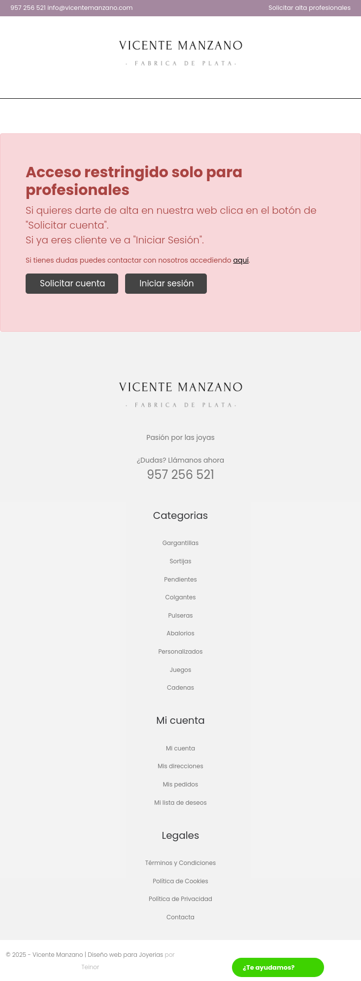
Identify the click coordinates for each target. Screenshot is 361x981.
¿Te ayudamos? (269, 967)
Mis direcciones (180, 766)
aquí (241, 260)
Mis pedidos (180, 784)
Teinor (90, 967)
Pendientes (180, 579)
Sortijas (181, 561)
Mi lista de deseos (180, 802)
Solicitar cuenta (71, 283)
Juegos (181, 670)
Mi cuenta (180, 748)
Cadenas (180, 688)
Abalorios (180, 633)
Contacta (180, 917)
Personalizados (180, 651)
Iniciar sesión (166, 283)
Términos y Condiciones (180, 863)
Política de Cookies (180, 881)
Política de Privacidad (180, 899)
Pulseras (180, 615)
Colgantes (180, 597)
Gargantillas (180, 543)
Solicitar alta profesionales (309, 7)
